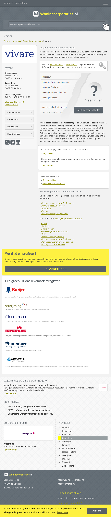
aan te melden (56, 64)
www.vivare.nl (11, 104)
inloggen (8, 3)
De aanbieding (55, 269)
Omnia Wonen (47, 229)
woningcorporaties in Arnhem (68, 218)
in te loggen (71, 64)
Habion (44, 223)
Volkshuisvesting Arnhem (52, 236)
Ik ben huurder (14, 112)
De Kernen (46, 208)
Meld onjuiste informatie (53, 183)
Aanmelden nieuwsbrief (70, 503)
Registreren (47, 153)
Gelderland (28, 41)
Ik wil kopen (12, 126)
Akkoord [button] (96, 511)
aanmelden (21, 3)
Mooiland (45, 226)
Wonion (44, 211)
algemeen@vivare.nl (14, 102)
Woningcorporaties (12, 41)
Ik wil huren (12, 119)
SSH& (44, 234)
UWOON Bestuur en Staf (52, 206)
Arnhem (39, 41)
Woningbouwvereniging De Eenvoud (57, 203)
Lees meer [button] (62, 512)
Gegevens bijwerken (51, 180)
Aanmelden (47, 165)
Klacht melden (13, 134)
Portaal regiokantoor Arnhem (54, 231)
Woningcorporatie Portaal (53, 244)
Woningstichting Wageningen (54, 213)
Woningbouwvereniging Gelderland (57, 242)
